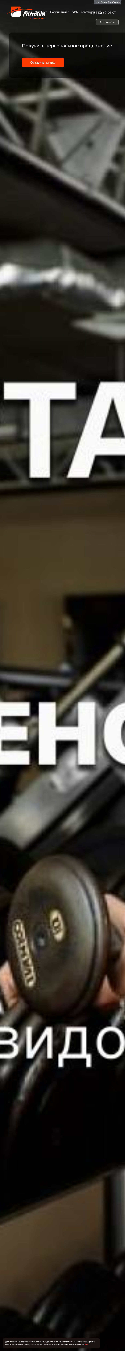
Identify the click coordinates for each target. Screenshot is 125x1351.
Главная (26, 12)
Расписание (59, 12)
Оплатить (107, 22)
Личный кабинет (110, 2)
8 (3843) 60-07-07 (103, 12)
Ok (86, 1344)
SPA (75, 12)
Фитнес (40, 12)
